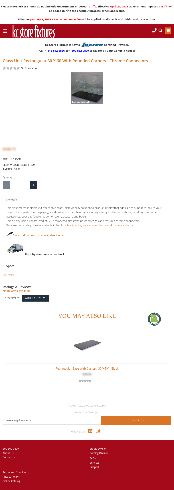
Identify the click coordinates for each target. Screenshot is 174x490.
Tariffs (91, 6)
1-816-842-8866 (55, 50)
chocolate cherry (119, 225)
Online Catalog (11, 481)
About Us (8, 453)
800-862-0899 (11, 448)
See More (8, 274)
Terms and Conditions (16, 472)
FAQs (93, 458)
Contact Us (9, 457)
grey (81, 225)
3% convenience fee (67, 19)
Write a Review (35, 298)
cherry (98, 225)
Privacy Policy (11, 476)
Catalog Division (99, 453)
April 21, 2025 (119, 6)
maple (89, 225)
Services (94, 462)
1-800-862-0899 (79, 50)
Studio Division (98, 448)
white (74, 225)
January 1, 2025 (41, 19)
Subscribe (136, 420)
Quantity (7, 177)
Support (94, 467)
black (67, 225)
